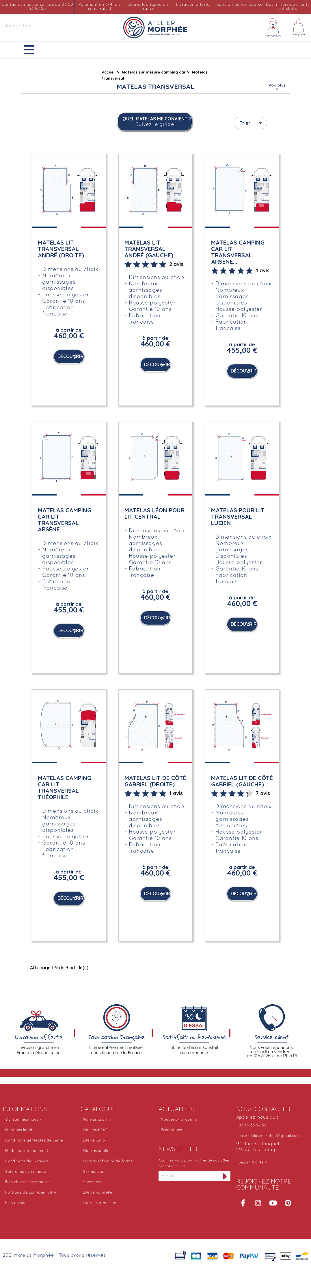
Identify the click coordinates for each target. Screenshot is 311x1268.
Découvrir (70, 356)
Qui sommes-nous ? (23, 1120)
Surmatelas (93, 1172)
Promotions (171, 1130)
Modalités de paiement (26, 1151)
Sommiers (92, 1182)
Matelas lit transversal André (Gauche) (148, 249)
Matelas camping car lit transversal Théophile (64, 787)
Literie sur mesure (99, 1203)
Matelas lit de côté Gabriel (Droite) (155, 781)
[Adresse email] (189, 1176)
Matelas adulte (96, 1151)
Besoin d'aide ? (253, 1162)
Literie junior (95, 1140)
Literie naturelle (97, 1192)
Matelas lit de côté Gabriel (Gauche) (242, 781)
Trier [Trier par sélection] (252, 123)
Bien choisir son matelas (27, 1182)
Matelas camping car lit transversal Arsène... (238, 252)
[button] (33, 50)
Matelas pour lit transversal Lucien (238, 516)
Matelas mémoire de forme (108, 1161)
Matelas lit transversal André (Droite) (61, 249)
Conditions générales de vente (34, 1140)
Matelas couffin (97, 1120)
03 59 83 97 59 (253, 1125)
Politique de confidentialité (30, 1192)
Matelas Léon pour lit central (154, 513)
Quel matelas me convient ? (156, 122)
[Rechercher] (37, 26)
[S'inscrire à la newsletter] (225, 1176)
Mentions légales (20, 1130)
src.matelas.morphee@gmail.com (269, 1136)
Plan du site (16, 1203)
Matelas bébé (95, 1130)
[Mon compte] (273, 27)
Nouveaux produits (179, 1120)
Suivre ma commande (25, 1172)
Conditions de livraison (27, 1161)
